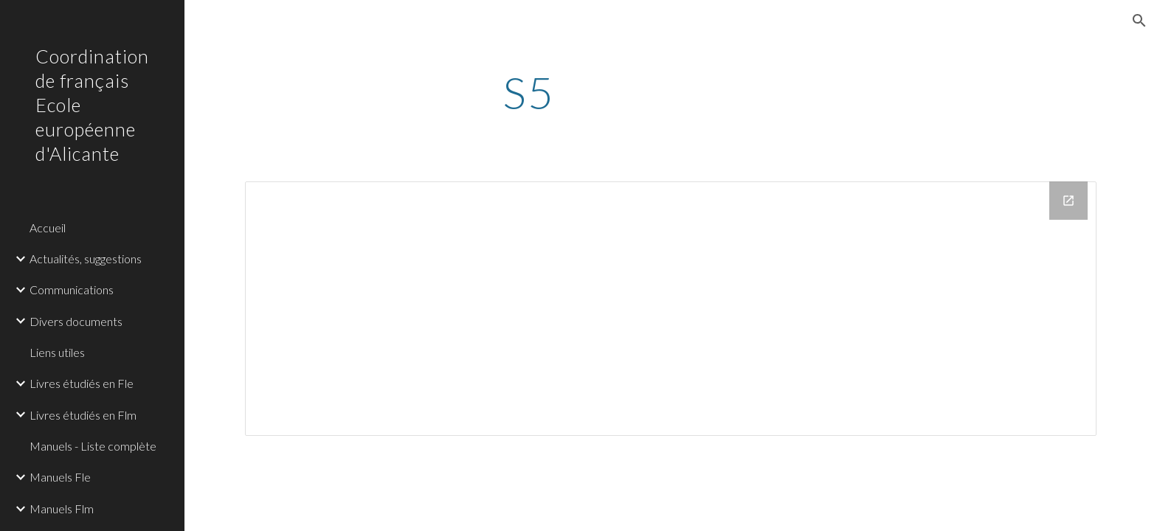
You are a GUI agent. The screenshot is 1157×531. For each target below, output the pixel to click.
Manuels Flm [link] (62, 509)
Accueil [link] (48, 228)
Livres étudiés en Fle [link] (82, 383)
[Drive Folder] (670, 308)
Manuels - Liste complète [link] (93, 446)
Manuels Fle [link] (60, 477)
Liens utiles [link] (57, 352)
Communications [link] (72, 289)
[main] (529, 92)
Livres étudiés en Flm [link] (83, 415)
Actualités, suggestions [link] (86, 258)
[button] (1139, 20)
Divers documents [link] (76, 321)
